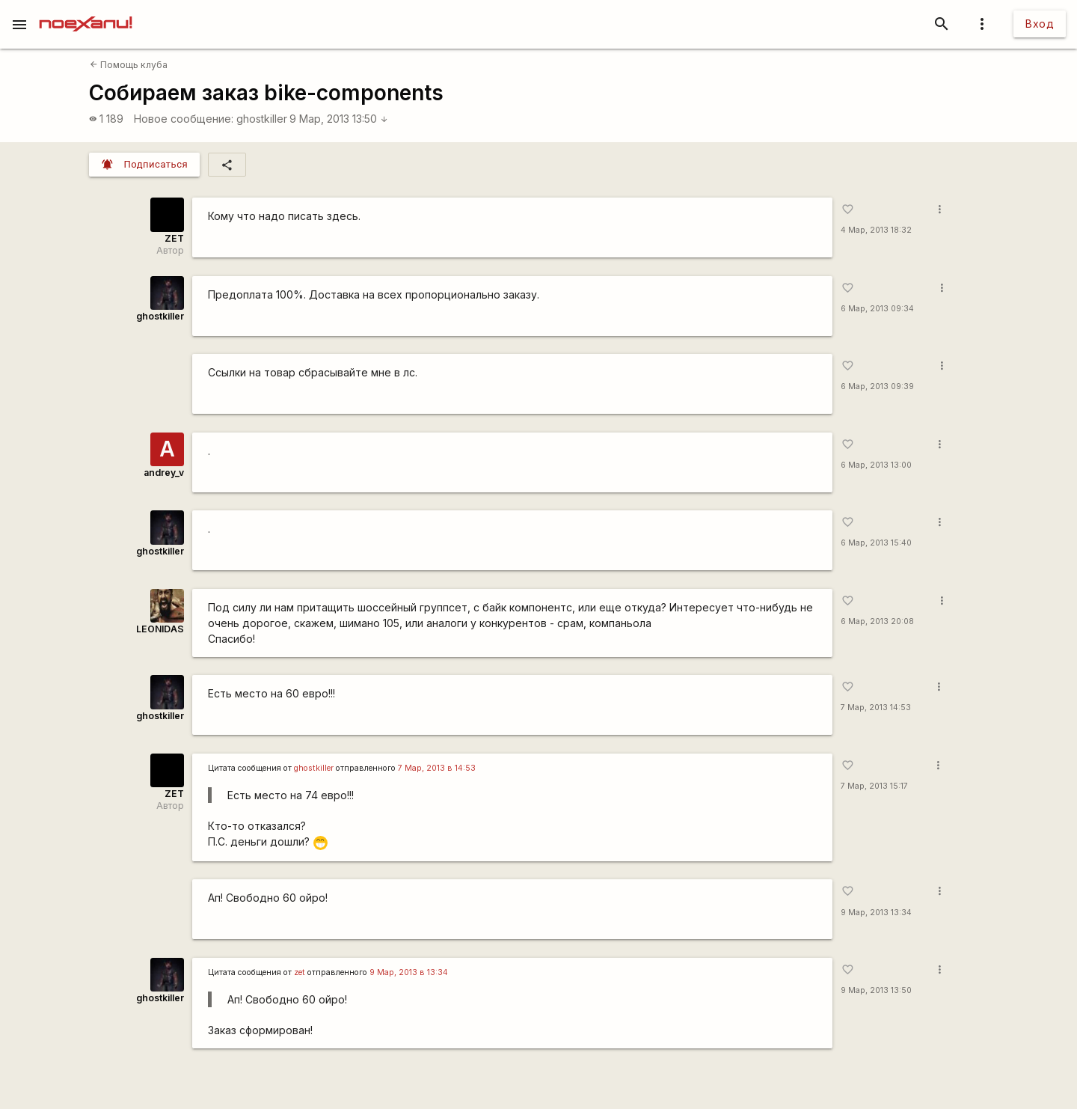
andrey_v (164, 472)
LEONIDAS (160, 629)
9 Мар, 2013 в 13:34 (408, 972)
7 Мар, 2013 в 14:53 (437, 768)
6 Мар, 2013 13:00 (876, 465)
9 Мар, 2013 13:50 (338, 118)
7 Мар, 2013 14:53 (876, 707)
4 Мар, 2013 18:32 (876, 230)
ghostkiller (261, 118)
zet (299, 972)
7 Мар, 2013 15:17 (874, 786)
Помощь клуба (128, 64)
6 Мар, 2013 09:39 (877, 386)
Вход (1039, 23)
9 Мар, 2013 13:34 (876, 912)
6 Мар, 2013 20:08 (877, 621)
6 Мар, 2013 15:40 (876, 543)
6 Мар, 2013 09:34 (877, 309)
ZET (174, 238)
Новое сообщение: (183, 118)
